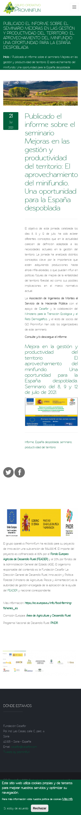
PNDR (54, 623)
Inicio (6, 57)
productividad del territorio (40, 447)
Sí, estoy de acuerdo (16, 810)
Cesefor (43, 308)
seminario (66, 442)
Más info (67, 800)
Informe (29, 442)
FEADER (12, 590)
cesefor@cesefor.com (24, 746)
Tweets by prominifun (16, 752)
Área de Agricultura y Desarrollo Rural (48, 615)
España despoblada (47, 442)
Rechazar (39, 810)
